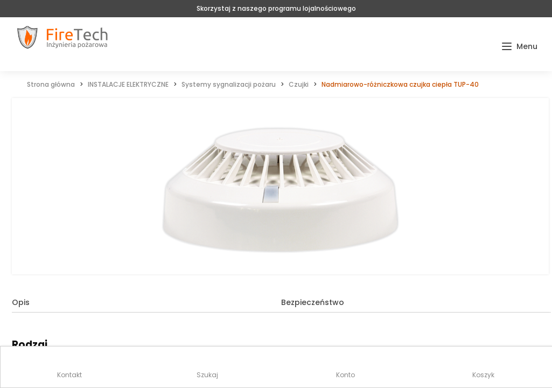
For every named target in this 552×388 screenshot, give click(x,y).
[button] (519, 46)
